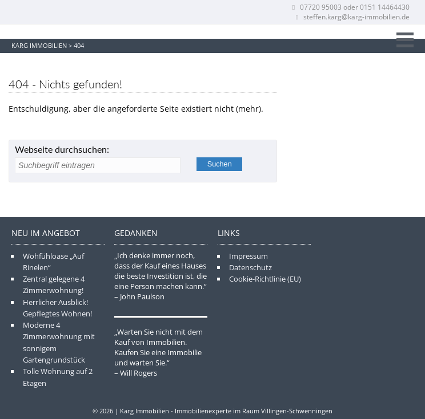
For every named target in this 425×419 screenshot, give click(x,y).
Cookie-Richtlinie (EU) (265, 279)
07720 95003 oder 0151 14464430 (350, 7)
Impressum (248, 256)
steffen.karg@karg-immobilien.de (352, 17)
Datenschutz (250, 267)
